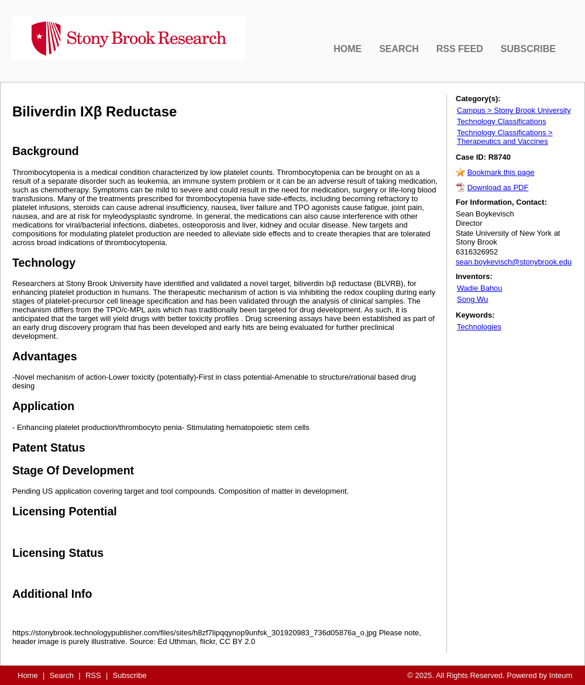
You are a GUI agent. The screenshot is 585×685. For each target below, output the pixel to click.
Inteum (561, 675)
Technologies (479, 326)
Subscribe (130, 675)
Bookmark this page (501, 172)
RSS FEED (459, 49)
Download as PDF (498, 187)
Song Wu (472, 299)
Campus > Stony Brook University (514, 110)
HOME (347, 49)
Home (28, 675)
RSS (93, 675)
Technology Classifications (501, 121)
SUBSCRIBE (528, 49)
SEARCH (399, 49)
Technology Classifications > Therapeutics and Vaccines (505, 137)
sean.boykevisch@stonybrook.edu (514, 261)
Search (62, 675)
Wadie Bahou (480, 288)
